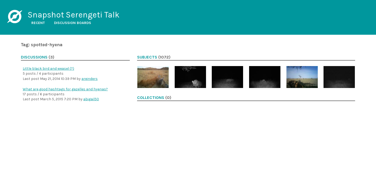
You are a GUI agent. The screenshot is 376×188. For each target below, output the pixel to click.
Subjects (147, 57)
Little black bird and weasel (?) (48, 68)
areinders (89, 79)
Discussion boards (72, 23)
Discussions (34, 57)
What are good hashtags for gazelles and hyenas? (65, 89)
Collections (150, 97)
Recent (38, 23)
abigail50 (91, 99)
